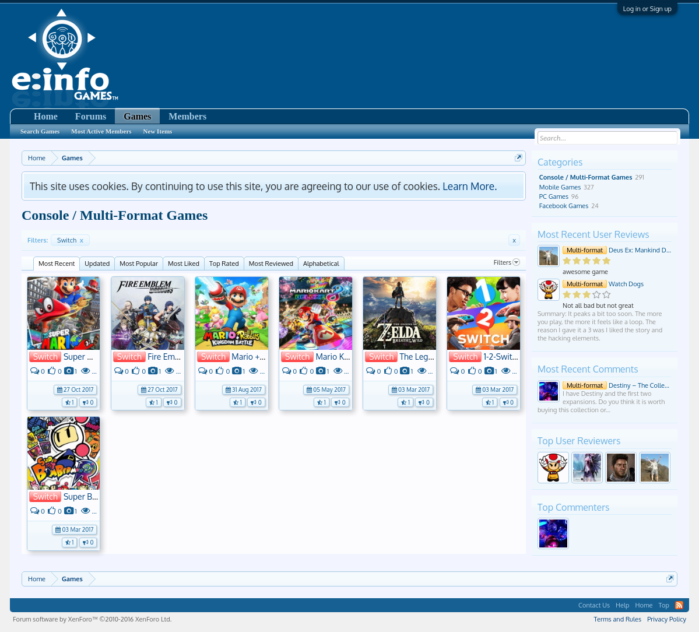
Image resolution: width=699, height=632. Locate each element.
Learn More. (469, 186)
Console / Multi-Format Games (586, 177)
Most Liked (183, 263)
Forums (90, 116)
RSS (679, 605)
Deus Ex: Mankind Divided (617, 250)
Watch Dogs (603, 284)
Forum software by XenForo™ (92, 619)
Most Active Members (101, 131)
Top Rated (224, 263)
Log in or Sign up (647, 9)
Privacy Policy (666, 619)
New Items (158, 131)
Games (137, 116)
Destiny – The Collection (617, 385)
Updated (97, 263)
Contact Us (594, 605)
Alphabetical (321, 263)
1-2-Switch (502, 356)
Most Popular (139, 263)
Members (187, 116)
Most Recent (56, 263)
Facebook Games (564, 206)
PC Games (553, 196)
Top (663, 605)
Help (622, 605)
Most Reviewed (271, 263)
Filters (507, 262)
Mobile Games (560, 187)
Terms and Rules (617, 619)
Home (46, 116)
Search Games (39, 131)
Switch (70, 240)
